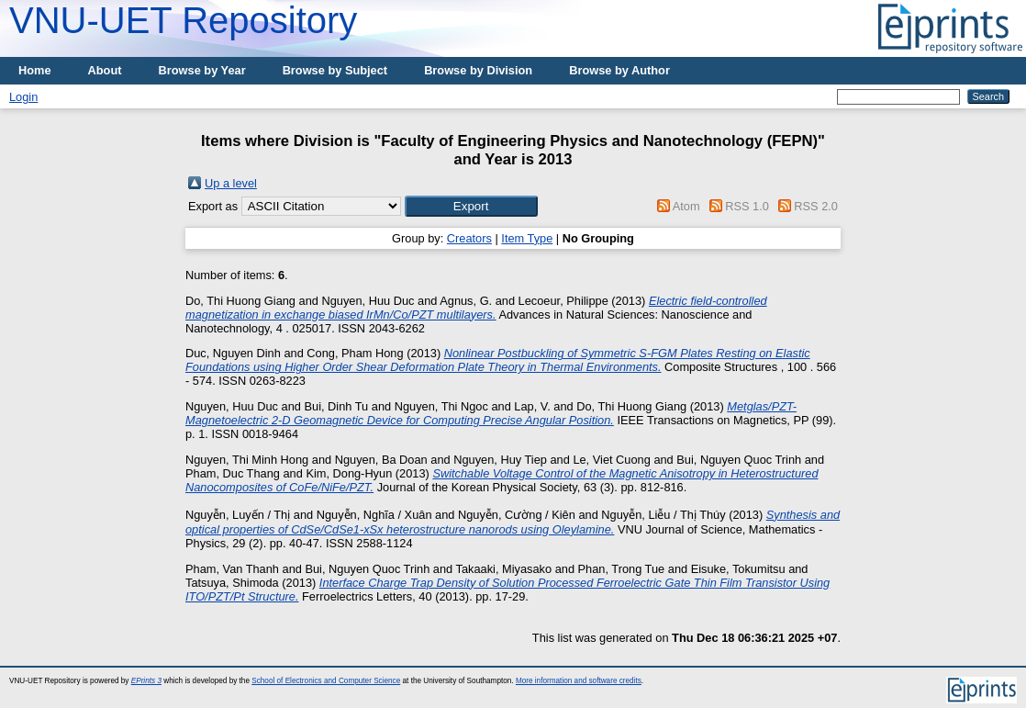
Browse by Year (202, 70)
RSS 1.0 (747, 206)
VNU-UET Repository (183, 20)
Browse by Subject (335, 70)
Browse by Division (478, 70)
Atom (686, 206)
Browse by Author (619, 70)
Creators (469, 238)
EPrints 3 (146, 681)
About (105, 70)
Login (23, 97)
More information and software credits (578, 681)
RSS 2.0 (816, 206)
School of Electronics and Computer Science (325, 681)
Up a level (231, 183)
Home (34, 70)
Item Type (526, 238)
